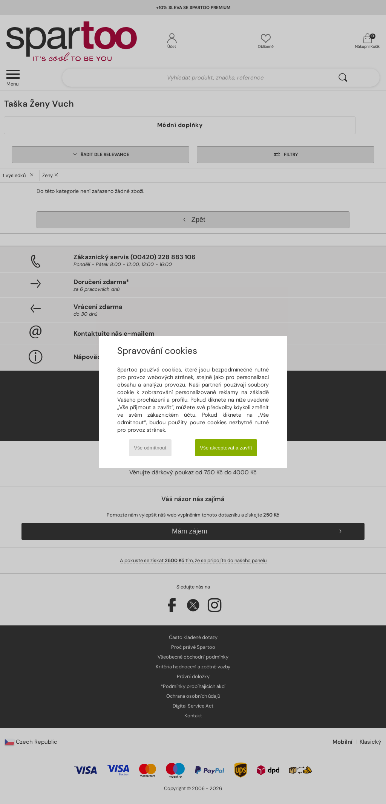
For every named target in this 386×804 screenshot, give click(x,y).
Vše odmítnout (150, 448)
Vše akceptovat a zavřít (226, 448)
